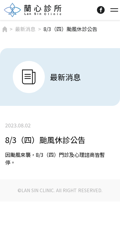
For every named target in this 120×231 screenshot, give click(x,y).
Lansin (32, 10)
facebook (101, 10)
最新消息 (25, 29)
